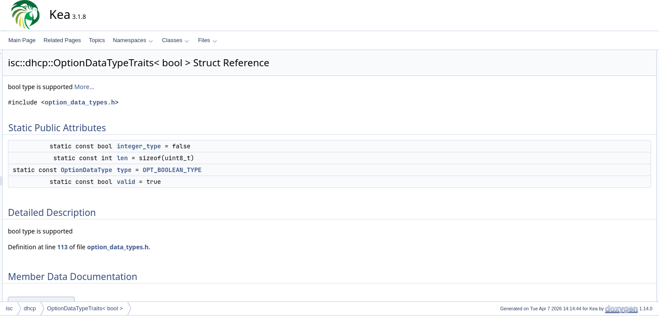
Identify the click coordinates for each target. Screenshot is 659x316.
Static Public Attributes (618, 55)
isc (9, 308)
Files (207, 40)
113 (141, 247)
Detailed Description (615, 103)
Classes (175, 40)
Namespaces (133, 40)
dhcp (30, 308)
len (201, 158)
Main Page (22, 40)
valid (205, 182)
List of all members (614, 161)
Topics (97, 40)
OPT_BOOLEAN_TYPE (251, 170)
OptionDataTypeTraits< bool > (85, 308)
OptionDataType (165, 170)
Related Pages (62, 40)
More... (163, 87)
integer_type (218, 146)
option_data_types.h (159, 102)
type (203, 170)
